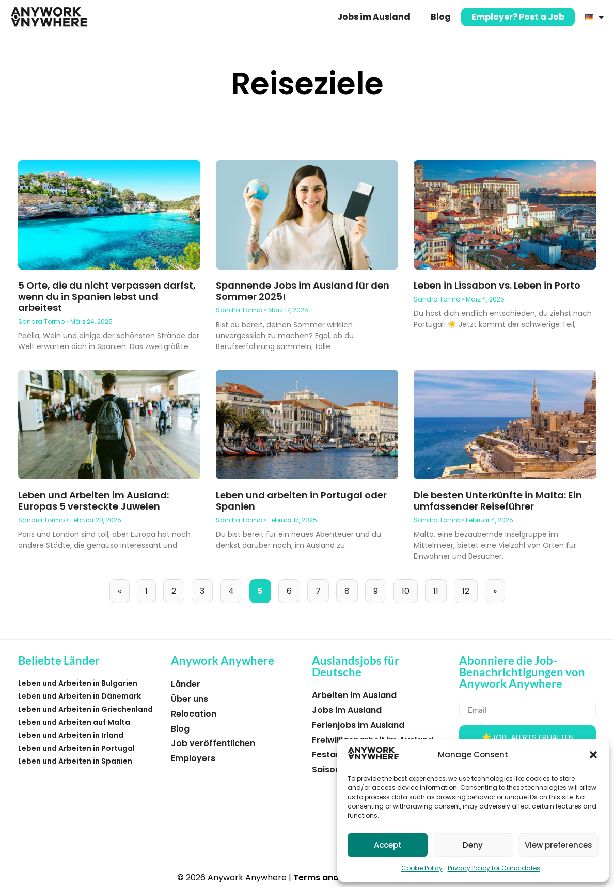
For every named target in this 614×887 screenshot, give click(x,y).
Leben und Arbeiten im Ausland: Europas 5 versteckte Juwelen (93, 500)
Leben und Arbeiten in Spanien (75, 761)
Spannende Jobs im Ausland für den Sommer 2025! (302, 291)
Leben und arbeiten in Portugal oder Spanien (301, 500)
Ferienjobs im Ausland (358, 725)
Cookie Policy (422, 868)
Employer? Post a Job (517, 17)
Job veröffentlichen (213, 743)
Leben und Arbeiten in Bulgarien (77, 683)
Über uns (189, 699)
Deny (473, 845)
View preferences (558, 845)
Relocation (193, 714)
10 (409, 588)
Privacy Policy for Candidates (494, 868)
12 (470, 588)
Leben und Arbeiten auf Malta (74, 722)
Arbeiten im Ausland (354, 695)
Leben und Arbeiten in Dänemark (79, 696)
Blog (441, 17)
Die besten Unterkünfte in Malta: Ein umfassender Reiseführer (498, 500)
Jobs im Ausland (373, 17)
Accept (388, 845)
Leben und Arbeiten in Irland (70, 735)
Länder (185, 684)
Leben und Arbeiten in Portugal (76, 748)
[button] (593, 755)
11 (440, 588)
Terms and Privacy (333, 877)
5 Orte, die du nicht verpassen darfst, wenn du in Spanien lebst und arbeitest (107, 296)
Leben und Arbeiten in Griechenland (85, 709)
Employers (193, 758)
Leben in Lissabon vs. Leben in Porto (497, 285)
